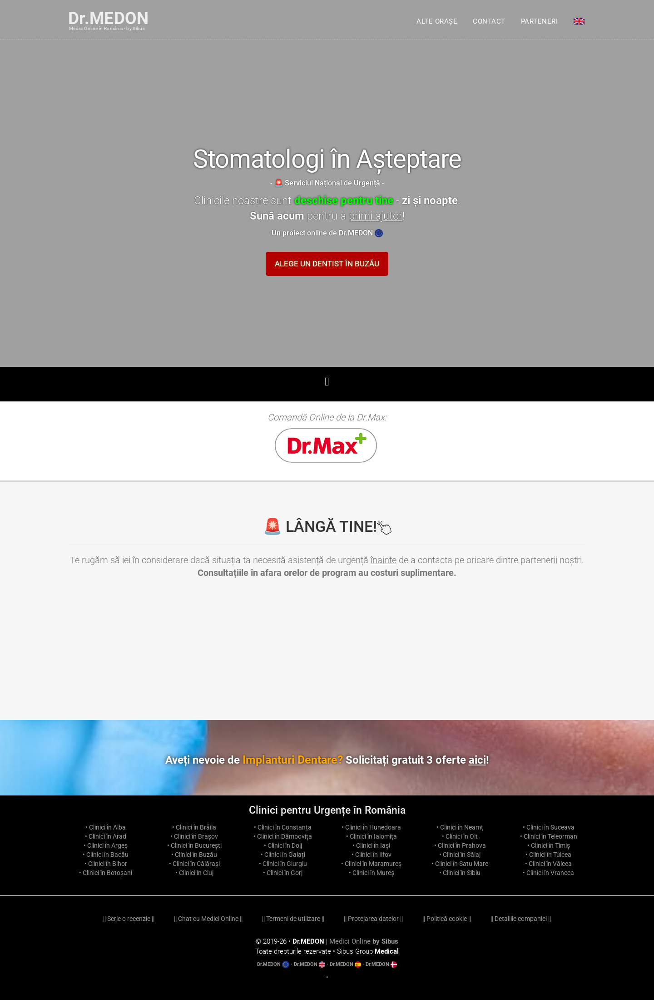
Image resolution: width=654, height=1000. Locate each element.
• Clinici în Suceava (549, 827)
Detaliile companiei (520, 918)
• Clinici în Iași (371, 845)
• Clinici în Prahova (460, 845)
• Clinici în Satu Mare (459, 863)
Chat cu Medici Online (208, 918)
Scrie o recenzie (128, 918)
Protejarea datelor (373, 918)
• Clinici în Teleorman (548, 836)
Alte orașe (436, 21)
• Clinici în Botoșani (105, 872)
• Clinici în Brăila (194, 827)
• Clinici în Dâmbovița (282, 836)
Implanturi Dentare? (366, 759)
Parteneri (539, 21)
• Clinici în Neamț (459, 827)
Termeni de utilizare (293, 918)
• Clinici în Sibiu (460, 872)
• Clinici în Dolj (283, 845)
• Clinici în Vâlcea (548, 863)
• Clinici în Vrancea (548, 872)
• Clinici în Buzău (194, 854)
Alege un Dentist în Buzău (327, 263)
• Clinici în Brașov (194, 836)
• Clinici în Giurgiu (283, 863)
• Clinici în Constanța (283, 827)
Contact (489, 21)
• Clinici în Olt (460, 836)
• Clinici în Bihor (105, 863)
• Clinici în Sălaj (460, 854)
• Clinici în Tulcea (548, 854)
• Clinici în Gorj (282, 872)
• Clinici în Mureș (371, 872)
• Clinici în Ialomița (371, 836)
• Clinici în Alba (105, 827)
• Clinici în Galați (283, 854)
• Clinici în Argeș (106, 845)
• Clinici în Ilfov (371, 854)
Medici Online (363, 941)
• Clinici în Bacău (106, 854)
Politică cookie (446, 918)
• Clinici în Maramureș (371, 863)
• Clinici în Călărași (194, 863)
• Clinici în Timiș (548, 845)
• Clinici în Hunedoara (371, 827)
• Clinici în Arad (105, 836)
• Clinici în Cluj (194, 872)
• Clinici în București (194, 845)
